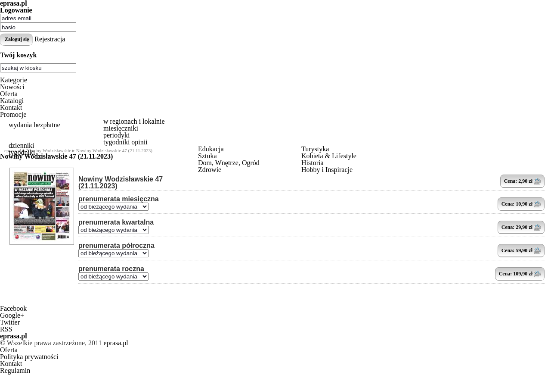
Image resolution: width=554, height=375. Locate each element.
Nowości (12, 87)
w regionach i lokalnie (134, 121)
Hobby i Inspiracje (327, 169)
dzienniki (21, 145)
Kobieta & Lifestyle (328, 155)
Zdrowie (209, 169)
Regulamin (15, 370)
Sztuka (207, 155)
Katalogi (12, 100)
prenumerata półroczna (116, 245)
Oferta (9, 93)
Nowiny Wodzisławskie (48, 150)
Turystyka (315, 149)
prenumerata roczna (111, 269)
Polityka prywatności (29, 356)
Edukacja (211, 149)
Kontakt (11, 107)
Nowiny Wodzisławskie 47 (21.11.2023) (120, 183)
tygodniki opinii (125, 142)
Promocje (13, 114)
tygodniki (22, 152)
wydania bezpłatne (34, 124)
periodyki (116, 135)
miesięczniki (120, 128)
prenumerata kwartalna (116, 222)
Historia (312, 162)
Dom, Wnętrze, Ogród (229, 162)
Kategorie (13, 80)
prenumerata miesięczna (118, 199)
